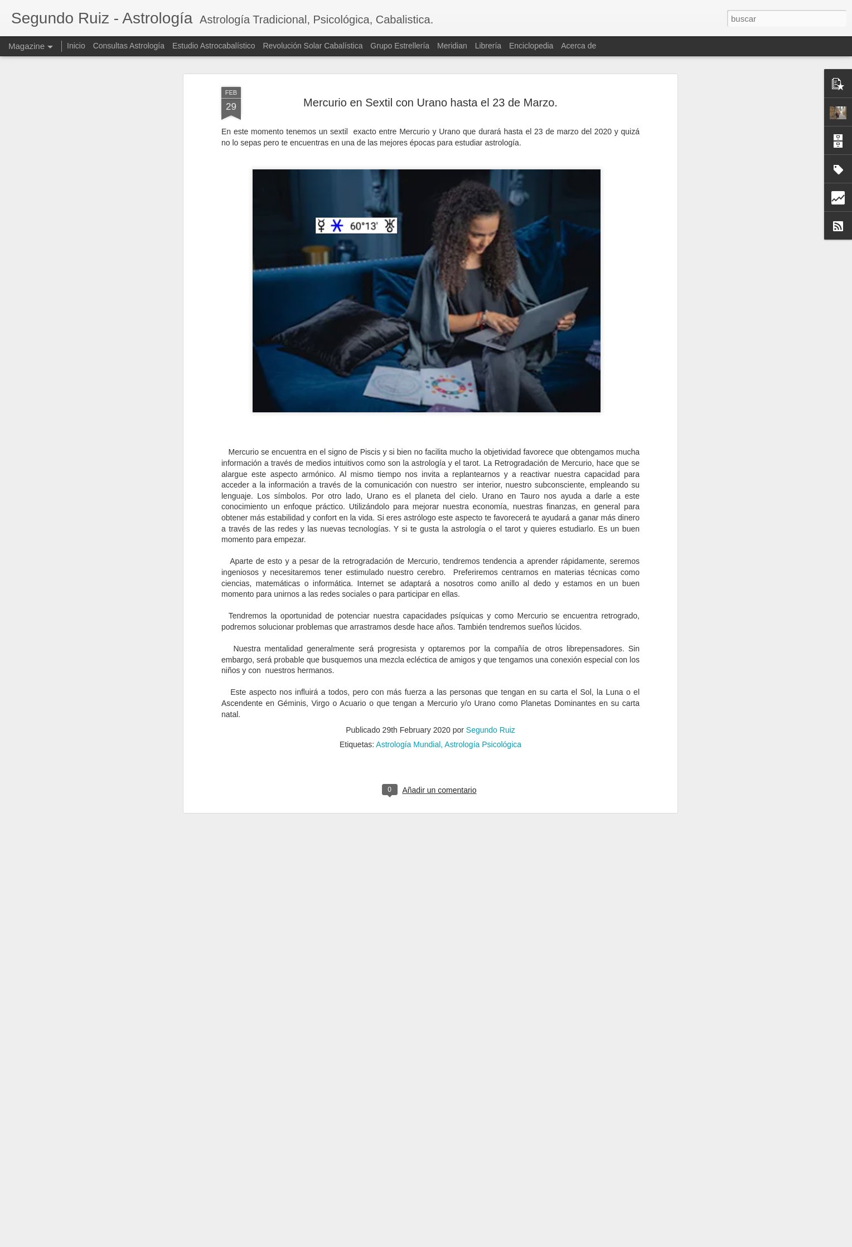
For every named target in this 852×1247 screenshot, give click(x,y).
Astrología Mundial (408, 714)
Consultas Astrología (128, 45)
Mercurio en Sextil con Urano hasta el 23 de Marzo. (430, 72)
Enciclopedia (532, 45)
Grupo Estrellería (399, 45)
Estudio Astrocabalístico (213, 45)
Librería (488, 45)
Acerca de (578, 45)
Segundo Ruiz (490, 699)
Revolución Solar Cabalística (312, 45)
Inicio (76, 45)
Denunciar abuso (527, 1241)
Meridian (452, 45)
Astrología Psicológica (482, 714)
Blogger (490, 1241)
